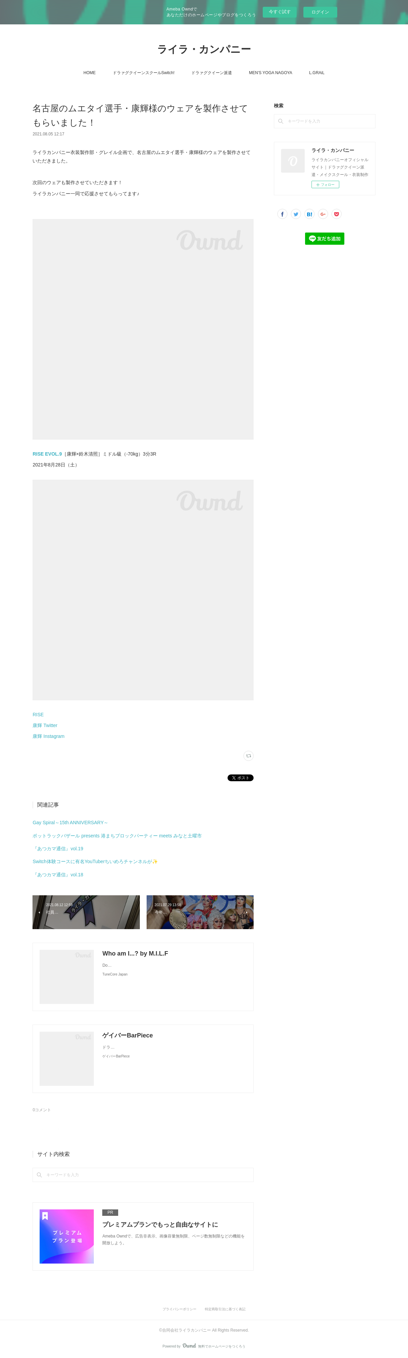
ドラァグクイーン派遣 (211, 72)
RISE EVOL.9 (47, 454)
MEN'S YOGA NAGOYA (270, 72)
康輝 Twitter (45, 725)
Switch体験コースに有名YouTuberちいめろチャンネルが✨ (95, 861)
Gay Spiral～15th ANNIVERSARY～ (70, 822)
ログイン (320, 12)
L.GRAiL (316, 72)
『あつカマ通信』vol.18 (58, 874)
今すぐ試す (280, 11)
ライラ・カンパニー (204, 49)
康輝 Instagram (48, 736)
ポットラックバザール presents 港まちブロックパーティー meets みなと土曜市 (117, 835)
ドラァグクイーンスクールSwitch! (144, 72)
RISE (38, 714)
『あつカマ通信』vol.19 (58, 848)
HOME (90, 72)
